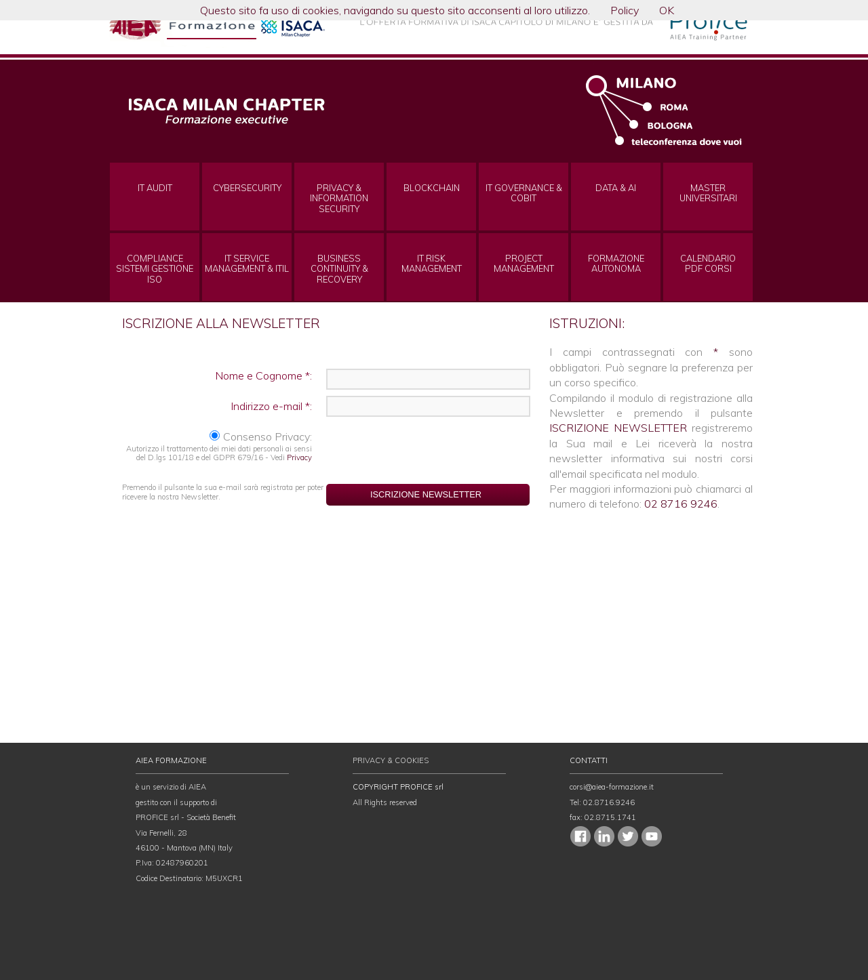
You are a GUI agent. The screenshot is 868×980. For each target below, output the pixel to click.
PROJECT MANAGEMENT (524, 263)
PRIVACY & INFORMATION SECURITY (339, 198)
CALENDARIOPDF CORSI (708, 263)
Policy (624, 10)
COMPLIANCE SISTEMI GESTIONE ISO (154, 269)
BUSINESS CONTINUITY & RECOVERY (339, 269)
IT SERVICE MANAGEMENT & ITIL (247, 263)
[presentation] (429, 450)
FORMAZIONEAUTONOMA (616, 263)
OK (666, 10)
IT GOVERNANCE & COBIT (524, 193)
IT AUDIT (155, 188)
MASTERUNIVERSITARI (708, 193)
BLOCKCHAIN (431, 188)
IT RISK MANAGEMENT (431, 263)
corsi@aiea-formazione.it (612, 787)
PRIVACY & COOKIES (391, 760)
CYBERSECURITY (247, 188)
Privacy (299, 457)
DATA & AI (615, 188)
